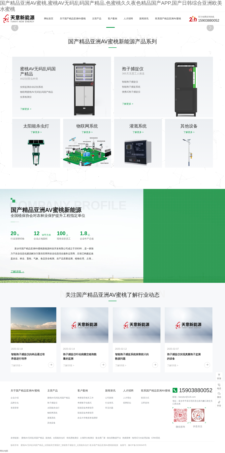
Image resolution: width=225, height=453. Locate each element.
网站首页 (48, 18)
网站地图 (4, 451)
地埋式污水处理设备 (141, 438)
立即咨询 (145, 403)
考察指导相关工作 (85, 398)
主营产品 (96, 18)
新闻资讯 (144, 18)
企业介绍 (15, 398)
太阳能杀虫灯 (53, 408)
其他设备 (51, 423)
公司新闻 (109, 398)
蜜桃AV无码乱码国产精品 (58, 398)
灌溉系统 (51, 418)
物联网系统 (52, 413)
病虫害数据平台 (114, 438)
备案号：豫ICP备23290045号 (133, 445)
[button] (109, 27)
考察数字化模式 (84, 403)
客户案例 (112, 18)
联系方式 (145, 398)
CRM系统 (155, 438)
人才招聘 (128, 18)
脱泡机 (48, 438)
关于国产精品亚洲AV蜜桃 (73, 18)
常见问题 (109, 408)
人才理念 (127, 398)
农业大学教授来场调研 (87, 418)
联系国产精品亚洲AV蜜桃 (168, 18)
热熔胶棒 (126, 438)
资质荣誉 (15, 408)
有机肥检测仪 (72, 438)
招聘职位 (127, 403)
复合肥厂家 (100, 438)
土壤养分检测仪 (87, 438)
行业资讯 (109, 403)
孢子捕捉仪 (52, 403)
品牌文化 (15, 403)
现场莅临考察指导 (85, 408)
